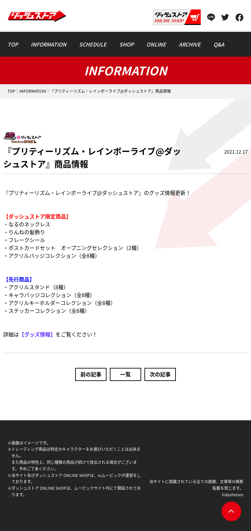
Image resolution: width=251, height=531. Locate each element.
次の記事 (160, 374)
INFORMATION (32, 91)
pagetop (231, 511)
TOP (11, 91)
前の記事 (90, 374)
